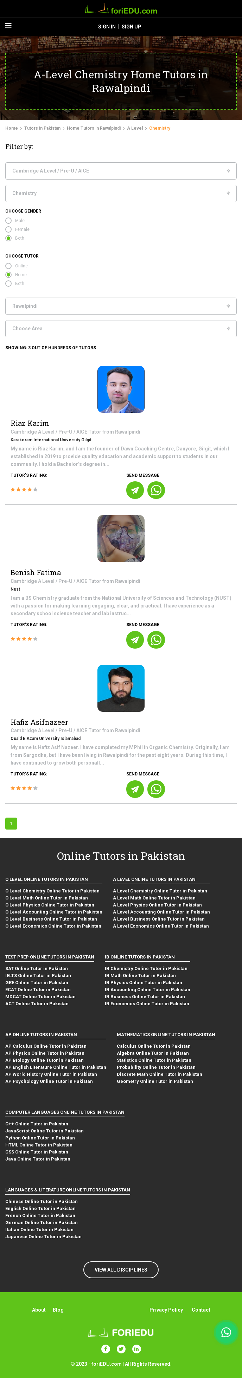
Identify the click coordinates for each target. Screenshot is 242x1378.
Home (11, 128)
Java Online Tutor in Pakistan (37, 1159)
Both (19, 238)
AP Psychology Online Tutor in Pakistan (49, 1081)
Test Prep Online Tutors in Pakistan (49, 957)
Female (22, 229)
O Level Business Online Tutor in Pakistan (51, 919)
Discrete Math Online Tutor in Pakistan (159, 1074)
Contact (201, 1310)
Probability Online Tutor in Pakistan (156, 1067)
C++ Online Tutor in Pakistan (36, 1123)
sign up (131, 26)
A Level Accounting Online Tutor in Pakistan (161, 912)
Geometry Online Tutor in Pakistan (155, 1081)
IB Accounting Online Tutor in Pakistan (147, 989)
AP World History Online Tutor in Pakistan (51, 1074)
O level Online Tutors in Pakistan (46, 879)
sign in (107, 26)
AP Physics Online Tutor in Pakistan (44, 1053)
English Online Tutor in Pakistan (40, 1208)
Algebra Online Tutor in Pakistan (153, 1053)
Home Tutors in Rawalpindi (94, 128)
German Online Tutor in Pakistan (41, 1222)
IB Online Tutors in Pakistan (140, 957)
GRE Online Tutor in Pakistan (36, 982)
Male (20, 220)
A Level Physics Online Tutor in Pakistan (157, 905)
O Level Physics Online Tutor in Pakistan (49, 905)
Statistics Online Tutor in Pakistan (154, 1060)
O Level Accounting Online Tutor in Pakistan (53, 912)
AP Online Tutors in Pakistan (41, 1034)
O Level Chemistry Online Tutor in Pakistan (52, 890)
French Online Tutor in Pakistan (40, 1215)
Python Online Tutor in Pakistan (40, 1137)
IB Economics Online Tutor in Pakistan (147, 1003)
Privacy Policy (166, 1310)
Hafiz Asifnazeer (39, 722)
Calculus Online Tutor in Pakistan (154, 1046)
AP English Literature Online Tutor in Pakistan (55, 1067)
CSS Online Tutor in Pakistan (36, 1152)
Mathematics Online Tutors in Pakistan (166, 1034)
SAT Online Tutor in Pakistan (36, 968)
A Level (135, 128)
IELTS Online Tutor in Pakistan (38, 975)
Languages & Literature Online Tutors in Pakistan (67, 1189)
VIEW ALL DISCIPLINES (121, 1270)
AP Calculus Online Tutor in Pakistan (46, 1046)
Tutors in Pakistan (42, 128)
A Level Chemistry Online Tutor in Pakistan (160, 890)
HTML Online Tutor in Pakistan (38, 1145)
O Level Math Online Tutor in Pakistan (46, 898)
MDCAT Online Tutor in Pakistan (40, 996)
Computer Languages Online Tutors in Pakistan (65, 1112)
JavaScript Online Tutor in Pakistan (44, 1130)
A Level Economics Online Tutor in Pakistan (161, 926)
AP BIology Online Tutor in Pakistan (44, 1060)
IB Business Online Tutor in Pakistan (145, 996)
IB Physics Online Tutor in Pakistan (143, 982)
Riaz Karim (30, 423)
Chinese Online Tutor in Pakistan (41, 1201)
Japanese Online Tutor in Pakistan (43, 1236)
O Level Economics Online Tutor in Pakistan (53, 926)
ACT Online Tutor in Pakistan (37, 1003)
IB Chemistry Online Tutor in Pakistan (146, 968)
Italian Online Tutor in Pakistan (39, 1229)
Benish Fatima (36, 572)
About (39, 1310)
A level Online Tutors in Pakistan (154, 879)
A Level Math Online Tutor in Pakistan (154, 898)
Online (21, 266)
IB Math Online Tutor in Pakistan (140, 975)
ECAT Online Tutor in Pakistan (38, 989)
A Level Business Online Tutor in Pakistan (159, 919)
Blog (58, 1310)
